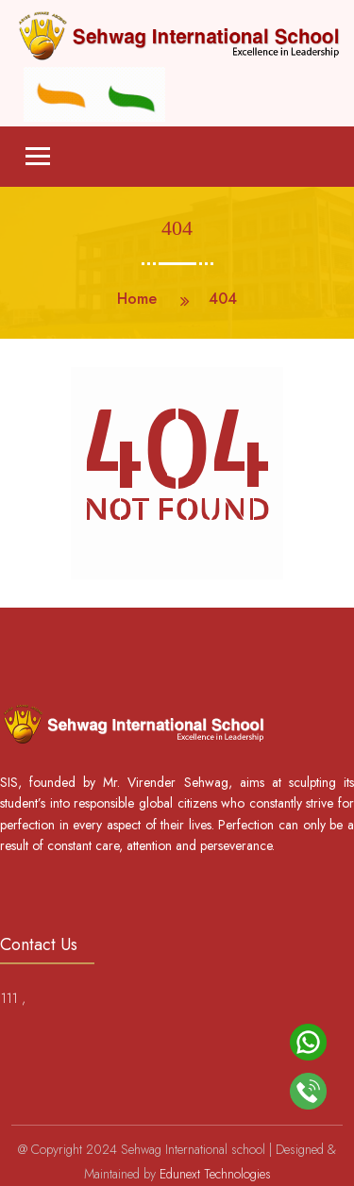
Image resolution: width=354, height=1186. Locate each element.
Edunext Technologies (215, 1173)
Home (137, 298)
